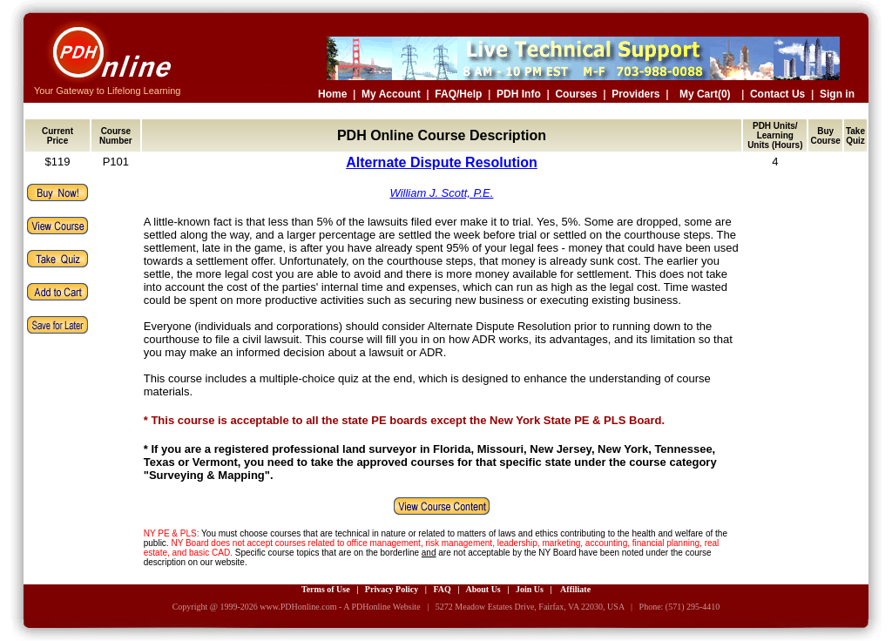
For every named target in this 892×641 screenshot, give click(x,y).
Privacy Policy (391, 589)
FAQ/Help (458, 94)
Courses (576, 94)
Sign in (837, 94)
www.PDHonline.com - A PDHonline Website (340, 606)
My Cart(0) (705, 94)
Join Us (530, 589)
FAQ (441, 589)
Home (332, 94)
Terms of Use (325, 589)
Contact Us (777, 94)
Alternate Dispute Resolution (441, 162)
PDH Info (519, 94)
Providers (635, 94)
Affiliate (575, 589)
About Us (482, 589)
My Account (391, 94)
